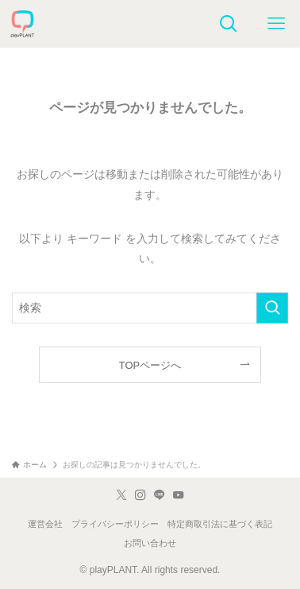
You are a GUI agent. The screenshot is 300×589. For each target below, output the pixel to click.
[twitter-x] (121, 495)
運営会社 (45, 524)
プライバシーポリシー (115, 524)
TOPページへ (150, 365)
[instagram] (140, 495)
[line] (159, 495)
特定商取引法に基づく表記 (219, 524)
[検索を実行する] (272, 308)
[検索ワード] (150, 308)
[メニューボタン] (276, 24)
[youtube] (178, 495)
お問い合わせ (150, 543)
